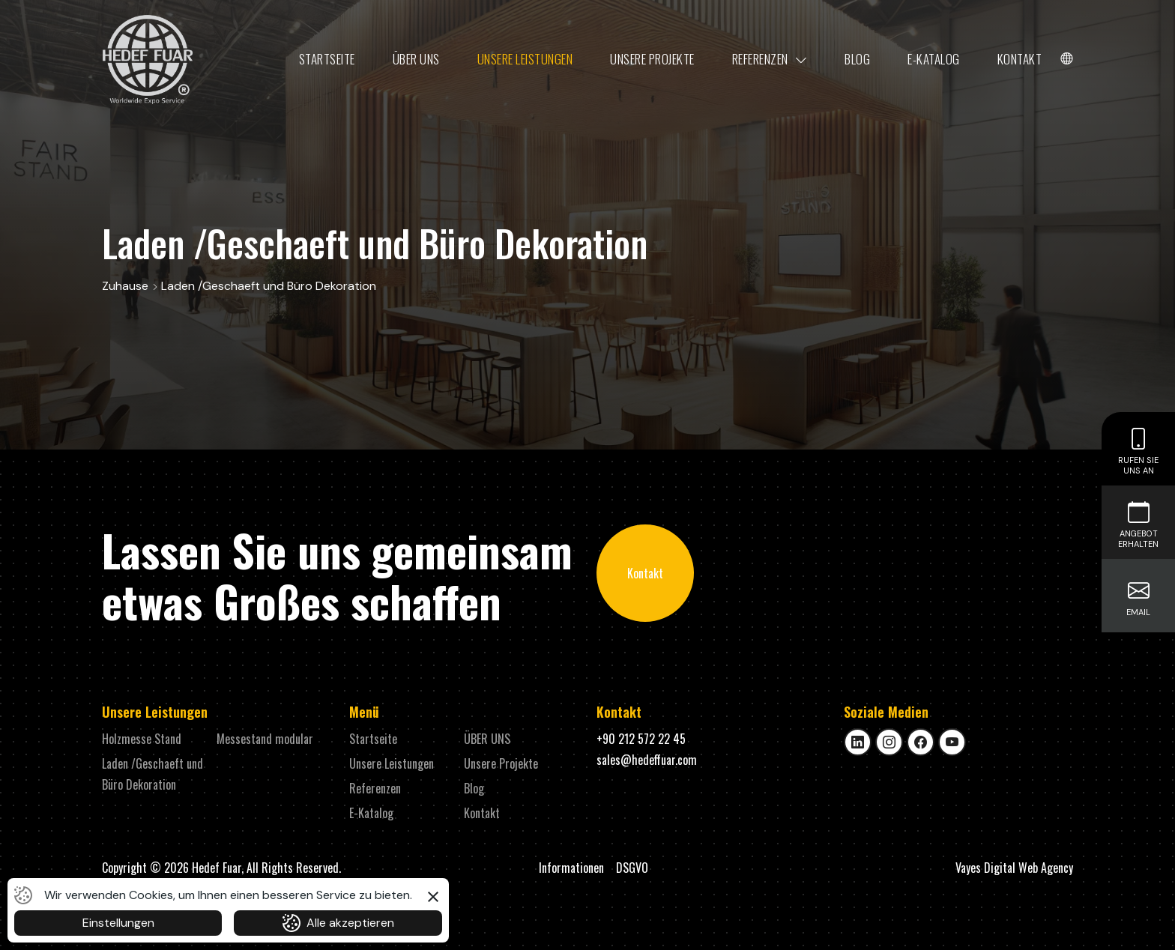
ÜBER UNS (416, 58)
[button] (433, 894)
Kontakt (1019, 58)
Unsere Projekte (652, 58)
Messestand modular (265, 739)
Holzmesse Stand (141, 739)
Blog (857, 58)
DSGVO (632, 868)
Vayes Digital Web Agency (1014, 868)
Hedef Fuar (216, 868)
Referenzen (770, 59)
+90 (641, 739)
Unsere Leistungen (525, 58)
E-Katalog (933, 58)
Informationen (571, 868)
